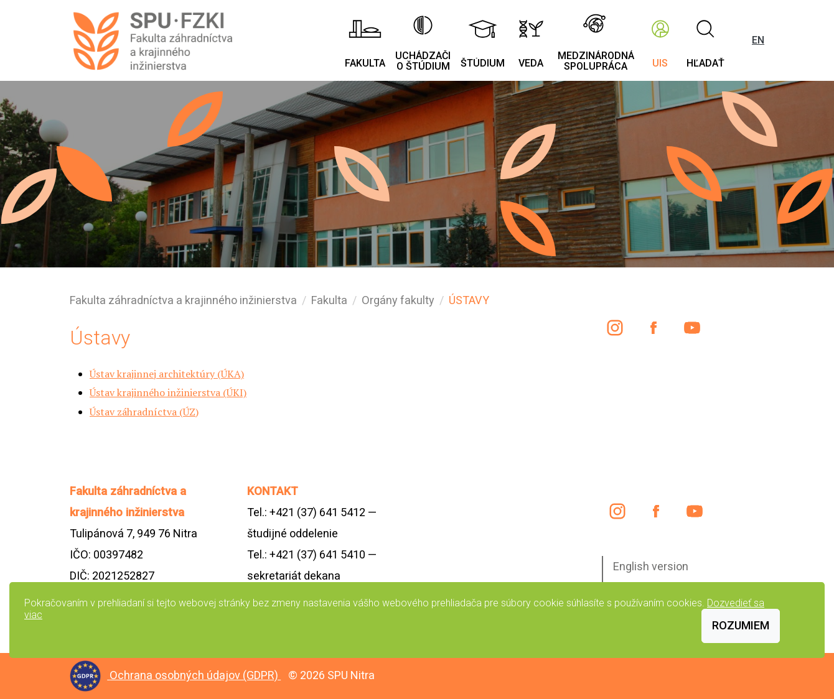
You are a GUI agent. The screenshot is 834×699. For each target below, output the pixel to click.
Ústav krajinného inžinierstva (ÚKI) (168, 392)
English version (650, 566)
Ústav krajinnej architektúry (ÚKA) (167, 374)
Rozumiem (740, 625)
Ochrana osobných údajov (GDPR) (195, 675)
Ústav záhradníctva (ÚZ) (144, 412)
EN (758, 40)
